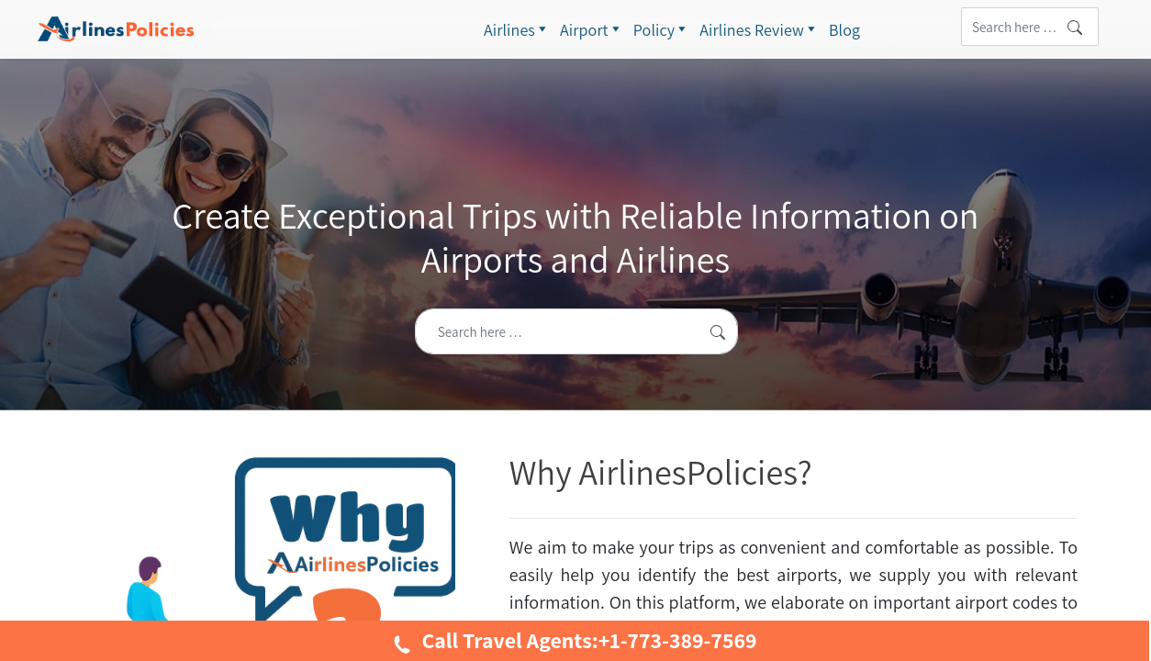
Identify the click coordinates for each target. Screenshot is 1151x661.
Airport (592, 29)
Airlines (517, 29)
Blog (844, 29)
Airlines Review (759, 29)
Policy (662, 29)
